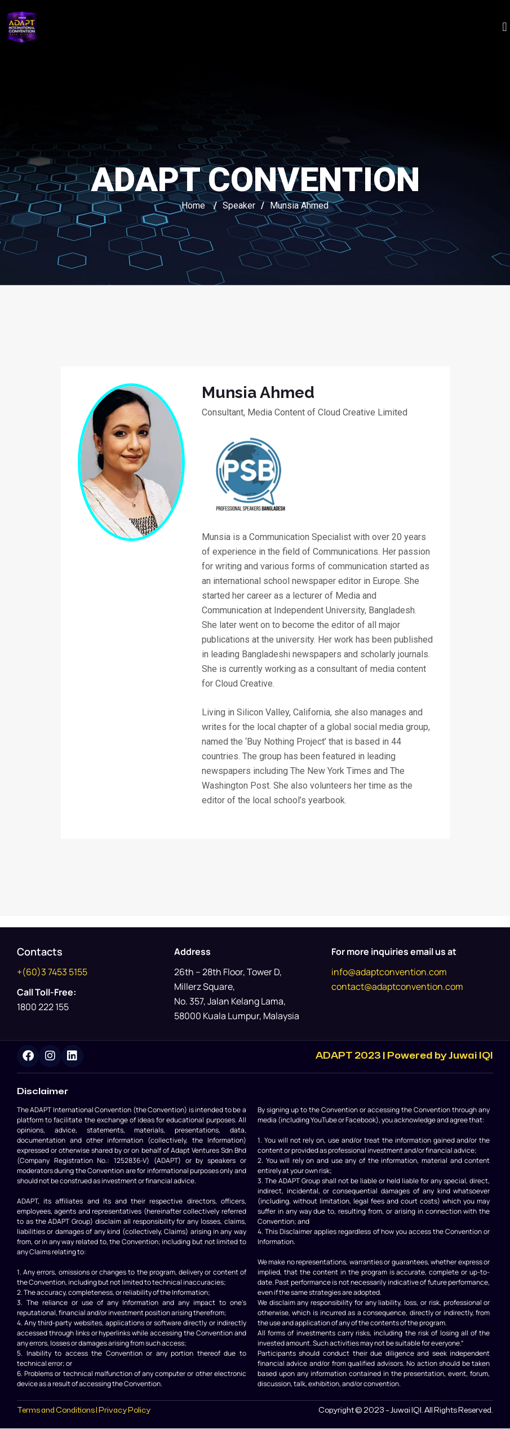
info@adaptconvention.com (389, 972)
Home (193, 205)
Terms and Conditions (56, 1411)
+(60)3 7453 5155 (52, 972)
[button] (504, 27)
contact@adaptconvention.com (397, 986)
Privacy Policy (124, 1411)
